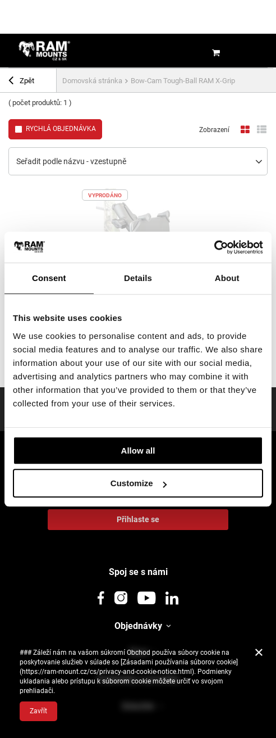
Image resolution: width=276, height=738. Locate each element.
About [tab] (227, 278)
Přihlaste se (138, 519)
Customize (139, 483)
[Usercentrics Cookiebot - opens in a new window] (214, 247)
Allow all (138, 450)
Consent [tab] (49, 278)
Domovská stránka (92, 80)
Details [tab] (138, 278)
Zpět (21, 82)
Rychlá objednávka (61, 129)
